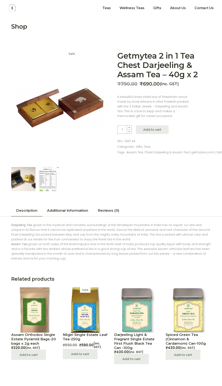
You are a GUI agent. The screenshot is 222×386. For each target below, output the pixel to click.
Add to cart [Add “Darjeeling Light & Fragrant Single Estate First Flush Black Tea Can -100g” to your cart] (131, 359)
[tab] (26, 212)
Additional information (67, 210)
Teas (147, 147)
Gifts (139, 147)
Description (26, 210)
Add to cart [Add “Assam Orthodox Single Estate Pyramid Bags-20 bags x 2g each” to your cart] (29, 355)
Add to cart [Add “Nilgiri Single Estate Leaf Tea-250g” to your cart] (80, 354)
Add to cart (152, 130)
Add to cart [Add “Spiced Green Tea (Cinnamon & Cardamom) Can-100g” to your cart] (183, 355)
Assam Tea (134, 152)
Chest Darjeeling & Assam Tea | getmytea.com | (179, 152)
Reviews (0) (108, 210)
